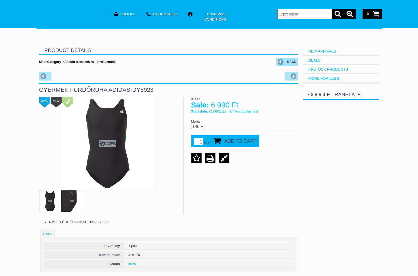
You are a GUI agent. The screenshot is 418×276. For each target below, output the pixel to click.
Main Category (50, 62)
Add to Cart (240, 141)
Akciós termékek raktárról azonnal (90, 62)
